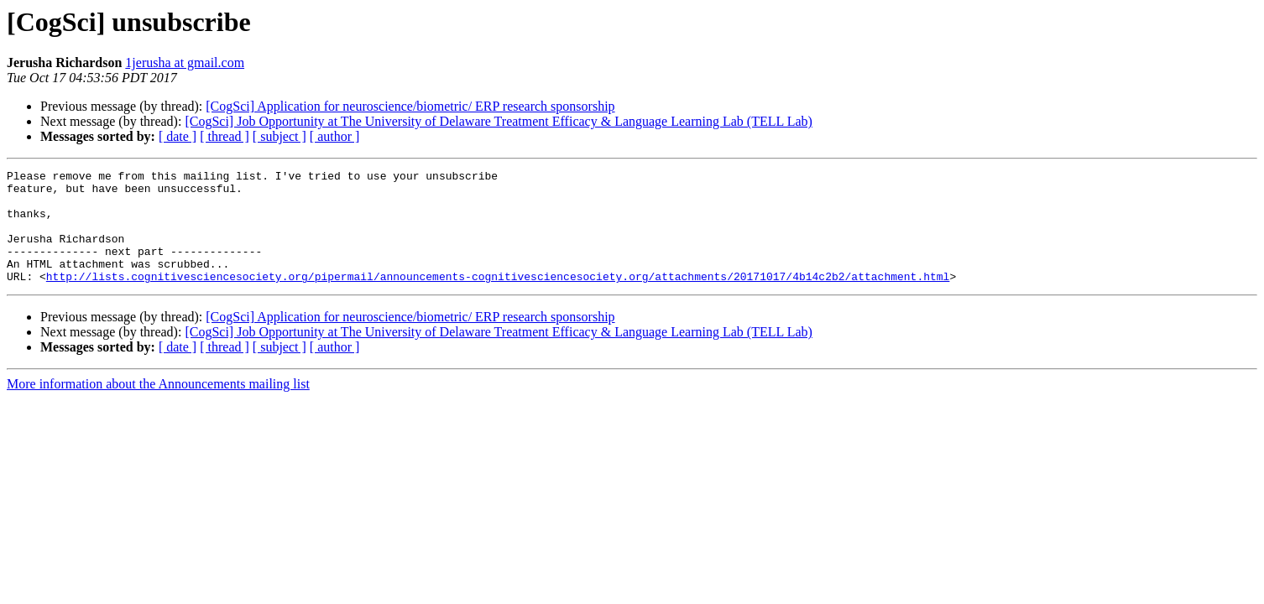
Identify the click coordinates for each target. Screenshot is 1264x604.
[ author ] (335, 136)
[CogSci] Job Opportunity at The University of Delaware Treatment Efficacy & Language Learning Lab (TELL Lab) (498, 121)
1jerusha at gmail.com (184, 62)
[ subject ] (279, 136)
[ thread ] (224, 136)
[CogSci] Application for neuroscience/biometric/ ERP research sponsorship (410, 106)
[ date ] (177, 136)
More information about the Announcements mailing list (158, 406)
